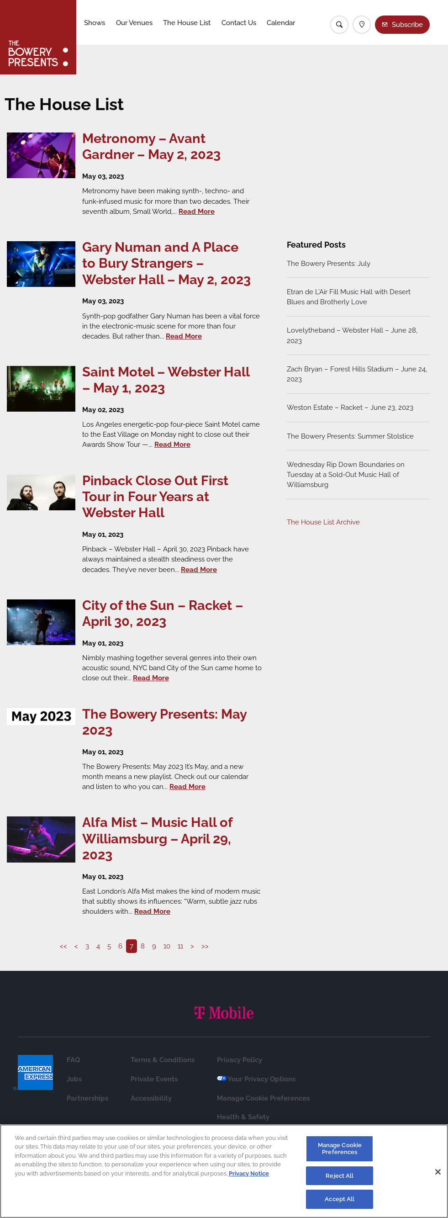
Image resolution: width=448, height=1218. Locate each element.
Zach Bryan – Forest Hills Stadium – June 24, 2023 (357, 374)
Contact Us (238, 22)
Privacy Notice (249, 1173)
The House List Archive (323, 522)
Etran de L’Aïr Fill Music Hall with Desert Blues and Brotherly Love (349, 297)
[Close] (438, 1172)
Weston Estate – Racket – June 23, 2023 (350, 407)
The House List (187, 22)
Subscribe (407, 24)
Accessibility (151, 1098)
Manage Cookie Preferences (263, 1098)
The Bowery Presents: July (328, 263)
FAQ (73, 1060)
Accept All (339, 1199)
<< (63, 946)
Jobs (74, 1079)
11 (180, 946)
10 (166, 946)
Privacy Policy (239, 1060)
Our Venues (134, 22)
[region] (224, 1171)
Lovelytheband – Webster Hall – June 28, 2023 (352, 335)
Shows (94, 22)
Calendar (281, 22)
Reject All (339, 1175)
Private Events (154, 1079)
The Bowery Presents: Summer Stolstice (350, 436)
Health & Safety (243, 1117)
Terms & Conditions (163, 1060)
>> (205, 946)
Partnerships (87, 1098)
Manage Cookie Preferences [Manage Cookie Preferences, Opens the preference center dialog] (340, 1149)
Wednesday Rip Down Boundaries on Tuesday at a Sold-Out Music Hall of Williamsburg (346, 474)
